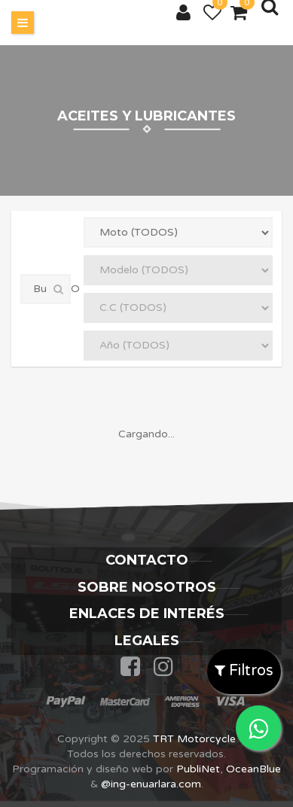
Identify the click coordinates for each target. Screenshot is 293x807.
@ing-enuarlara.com (151, 784)
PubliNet (198, 769)
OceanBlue (253, 769)
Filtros (244, 671)
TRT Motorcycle (194, 738)
